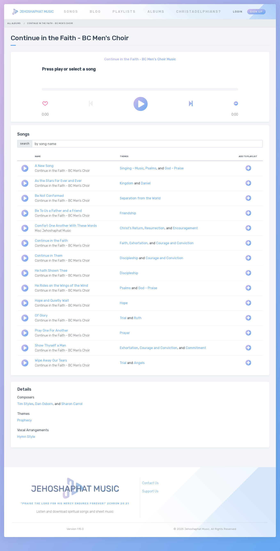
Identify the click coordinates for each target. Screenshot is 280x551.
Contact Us (150, 483)
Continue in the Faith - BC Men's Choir (62, 171)
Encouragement (185, 228)
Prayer (125, 333)
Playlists (124, 12)
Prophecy (24, 420)
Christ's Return (131, 228)
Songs (71, 12)
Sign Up (256, 11)
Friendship (128, 213)
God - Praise (174, 168)
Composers (25, 397)
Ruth (138, 318)
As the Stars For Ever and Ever (58, 181)
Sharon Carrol (71, 404)
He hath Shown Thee (51, 271)
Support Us (150, 491)
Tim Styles (25, 404)
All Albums (14, 23)
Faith (124, 243)
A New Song (44, 166)
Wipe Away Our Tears (51, 360)
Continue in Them (49, 256)
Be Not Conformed (49, 196)
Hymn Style (26, 437)
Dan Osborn (44, 404)
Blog (95, 12)
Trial (123, 318)
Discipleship (129, 258)
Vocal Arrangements (33, 430)
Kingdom (126, 183)
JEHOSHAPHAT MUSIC (37, 12)
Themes (23, 414)
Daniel (146, 183)
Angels (139, 363)
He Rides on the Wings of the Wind (61, 285)
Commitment (196, 348)
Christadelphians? (198, 12)
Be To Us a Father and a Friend (58, 211)
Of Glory (41, 315)
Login (237, 11)
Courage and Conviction (175, 243)
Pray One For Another (51, 330)
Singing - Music (132, 168)
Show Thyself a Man (50, 345)
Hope (124, 303)
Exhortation (138, 243)
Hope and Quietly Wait (52, 300)
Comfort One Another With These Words (66, 226)
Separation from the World (140, 198)
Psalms (150, 168)
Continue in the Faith (51, 241)
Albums (156, 12)
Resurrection (155, 228)
